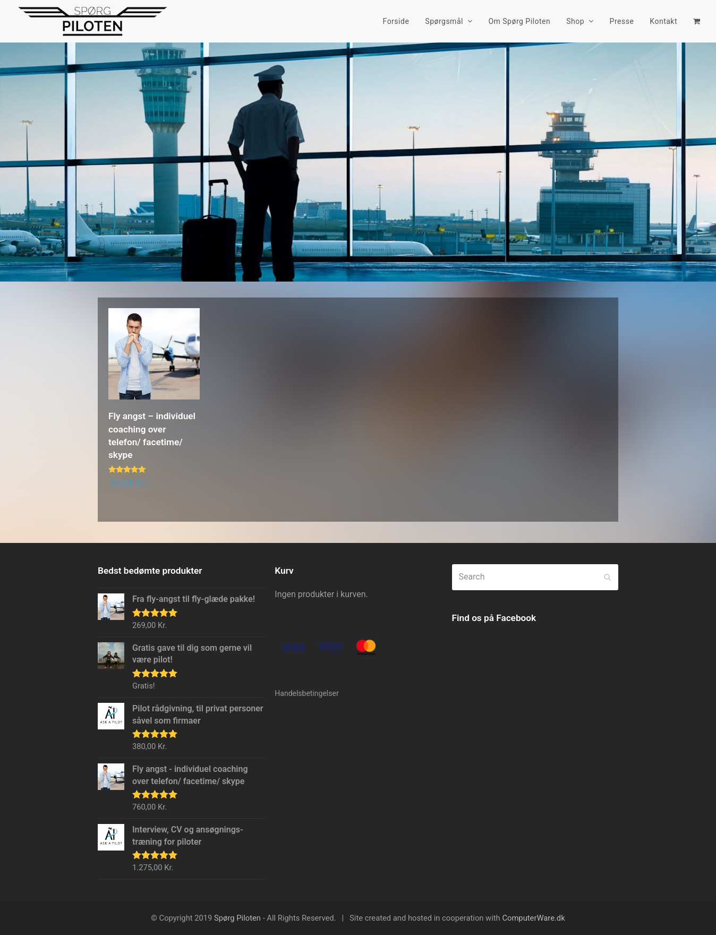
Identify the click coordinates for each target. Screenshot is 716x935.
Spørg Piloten (237, 918)
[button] (696, 21)
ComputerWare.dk (533, 918)
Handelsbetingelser (306, 693)
